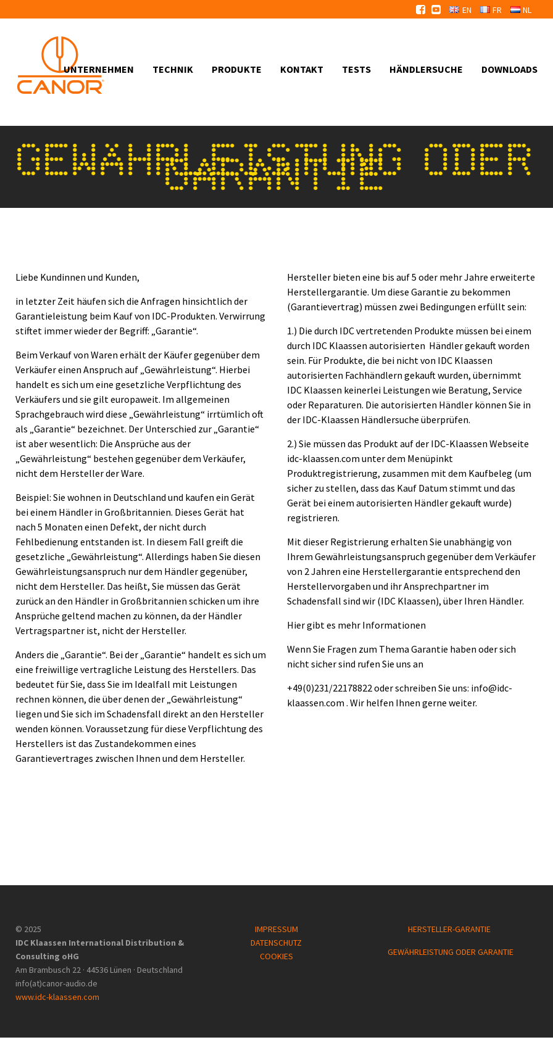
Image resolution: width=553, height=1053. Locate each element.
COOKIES (276, 956)
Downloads (509, 69)
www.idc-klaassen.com (57, 996)
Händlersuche (426, 69)
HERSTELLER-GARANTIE (450, 929)
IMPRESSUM (276, 929)
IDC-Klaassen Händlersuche (360, 419)
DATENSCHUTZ (276, 942)
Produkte (237, 69)
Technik (172, 69)
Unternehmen (99, 69)
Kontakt (301, 69)
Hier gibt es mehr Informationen (356, 625)
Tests (356, 69)
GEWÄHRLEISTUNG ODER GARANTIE (451, 951)
